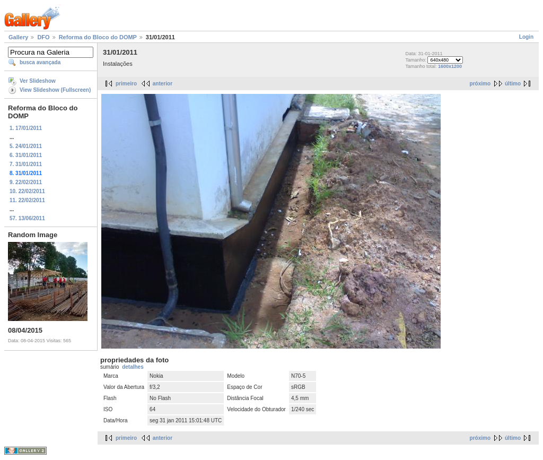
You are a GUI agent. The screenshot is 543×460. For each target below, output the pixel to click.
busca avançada (40, 62)
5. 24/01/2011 (26, 146)
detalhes (133, 367)
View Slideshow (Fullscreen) (55, 90)
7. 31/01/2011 (26, 164)
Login (526, 37)
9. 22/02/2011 (26, 182)
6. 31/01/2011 (26, 155)
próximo (480, 83)
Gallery (18, 37)
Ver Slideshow (38, 81)
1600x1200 (450, 66)
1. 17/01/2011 (26, 128)
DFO (43, 37)
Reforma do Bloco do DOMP (98, 37)
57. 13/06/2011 (27, 218)
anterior (162, 83)
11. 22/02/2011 (27, 200)
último (513, 83)
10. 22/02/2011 (27, 191)
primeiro (126, 83)
